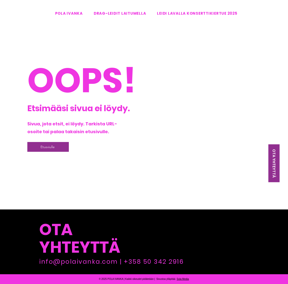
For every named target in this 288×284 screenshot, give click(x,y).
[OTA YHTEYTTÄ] (273, 163)
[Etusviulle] (48, 147)
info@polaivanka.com (78, 261)
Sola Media (183, 279)
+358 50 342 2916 (154, 261)
